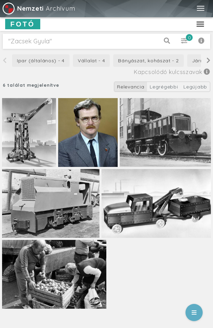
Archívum (38, 8)
